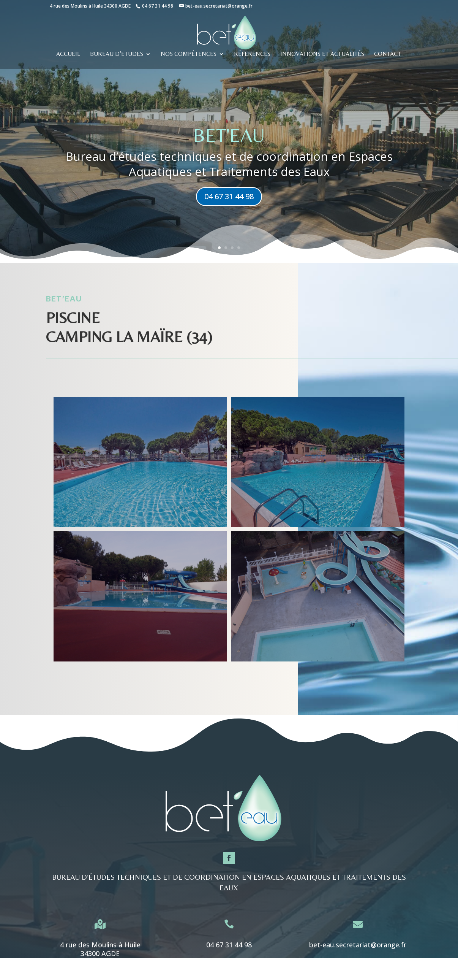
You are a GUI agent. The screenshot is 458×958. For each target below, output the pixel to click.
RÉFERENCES (252, 54)
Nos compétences (188, 54)
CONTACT (387, 54)
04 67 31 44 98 (157, 6)
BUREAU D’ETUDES (116, 54)
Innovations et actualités (322, 54)
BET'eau (229, 135)
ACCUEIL (68, 54)
